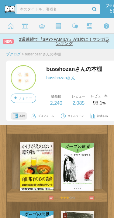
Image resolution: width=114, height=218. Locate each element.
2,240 (56, 103)
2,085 (78, 103)
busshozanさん (60, 77)
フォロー (23, 98)
